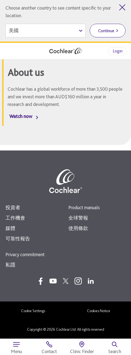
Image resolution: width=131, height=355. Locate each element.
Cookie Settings (33, 311)
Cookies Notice (98, 311)
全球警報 (78, 218)
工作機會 (15, 218)
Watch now (20, 116)
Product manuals (84, 207)
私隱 (10, 265)
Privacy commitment (25, 254)
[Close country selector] (122, 7)
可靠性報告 (17, 238)
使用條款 (78, 228)
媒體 (10, 228)
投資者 (12, 207)
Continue (106, 30)
